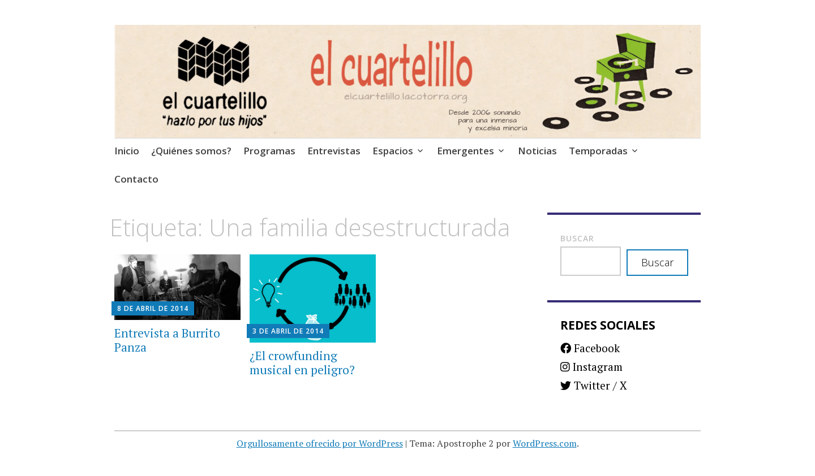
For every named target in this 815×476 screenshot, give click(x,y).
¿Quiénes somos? (191, 150)
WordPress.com (545, 443)
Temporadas (598, 150)
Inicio (126, 150)
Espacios (392, 150)
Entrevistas (334, 150)
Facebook (590, 348)
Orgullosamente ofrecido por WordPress (320, 443)
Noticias (537, 150)
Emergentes (465, 150)
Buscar (577, 238)
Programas (269, 150)
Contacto (136, 178)
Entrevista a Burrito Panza (167, 340)
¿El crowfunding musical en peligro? (302, 363)
